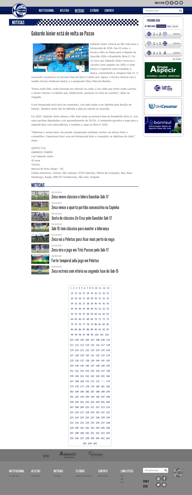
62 (103, 313)
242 (87, 427)
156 (97, 370)
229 (103, 417)
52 (103, 308)
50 (96, 308)
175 (71, 386)
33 (107, 298)
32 (103, 298)
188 (97, 391)
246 (108, 427)
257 (82, 438)
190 (108, 391)
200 (77, 402)
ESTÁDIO (94, 10)
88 (88, 329)
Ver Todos (177, 59)
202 (87, 402)
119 (71, 350)
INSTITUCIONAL (46, 10)
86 (80, 329)
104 (77, 339)
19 (92, 293)
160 (77, 376)
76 (80, 324)
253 (103, 433)
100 (96, 334)
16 (80, 293)
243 (92, 427)
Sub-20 (175, 26)
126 (108, 350)
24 (72, 298)
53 (107, 308)
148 (97, 365)
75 (76, 324)
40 (96, 303)
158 (108, 370)
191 (71, 396)
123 (92, 350)
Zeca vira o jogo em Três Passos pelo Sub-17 (80, 250)
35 (76, 303)
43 (107, 303)
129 (82, 355)
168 (77, 381)
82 (103, 324)
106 (87, 339)
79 (92, 324)
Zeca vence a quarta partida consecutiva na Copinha (85, 207)
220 (97, 412)
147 (92, 365)
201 (82, 402)
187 (92, 391)
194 (87, 396)
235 (92, 422)
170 (87, 381)
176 (77, 386)
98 (88, 334)
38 (88, 303)
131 (92, 355)
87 (84, 329)
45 (76, 308)
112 (77, 345)
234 (87, 422)
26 (80, 298)
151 (71, 370)
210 (87, 407)
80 (96, 324)
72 (103, 319)
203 (92, 402)
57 (84, 313)
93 (107, 329)
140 (97, 360)
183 (71, 391)
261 (103, 438)
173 (103, 381)
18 (88, 293)
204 (97, 402)
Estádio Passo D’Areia (84, 476)
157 (103, 370)
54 (72, 313)
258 (87, 438)
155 (92, 370)
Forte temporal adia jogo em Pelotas (75, 260)
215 (71, 412)
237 (103, 422)
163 (92, 376)
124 (97, 350)
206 (108, 402)
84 (72, 329)
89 (92, 329)
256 (77, 438)
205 (103, 402)
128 (77, 355)
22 (103, 293)
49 (92, 308)
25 (76, 298)
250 (87, 433)
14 (72, 293)
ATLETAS (64, 10)
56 (80, 313)
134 (108, 355)
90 (96, 329)
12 (104, 288)
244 (97, 427)
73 (107, 319)
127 (71, 355)
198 (108, 396)
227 (92, 417)
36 (80, 303)
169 (82, 381)
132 (97, 355)
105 (82, 339)
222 (108, 412)
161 (82, 376)
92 (103, 329)
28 (88, 298)
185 (82, 391)
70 (96, 319)
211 (92, 407)
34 (72, 303)
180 (97, 386)
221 (103, 412)
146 (87, 365)
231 (71, 422)
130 (87, 355)
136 (77, 360)
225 (82, 417)
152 (77, 370)
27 (84, 298)
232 (77, 422)
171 (92, 381)
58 (88, 313)
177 (82, 386)
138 (87, 360)
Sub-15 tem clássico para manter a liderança (80, 228)
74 (72, 324)
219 (92, 412)
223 (71, 417)
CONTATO (109, 10)
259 (92, 438)
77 (84, 324)
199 (71, 402)
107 (92, 339)
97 (84, 334)
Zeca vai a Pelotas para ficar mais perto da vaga (82, 239)
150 (108, 365)
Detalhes (176, 34)
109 (103, 339)
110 (108, 339)
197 (103, 396)
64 (72, 319)
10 (96, 288)
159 (71, 376)
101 (102, 334)
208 (77, 407)
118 (108, 345)
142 (108, 360)
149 (103, 365)
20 (96, 293)
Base (169, 26)
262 (108, 438)
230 (108, 417)
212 (97, 407)
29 (92, 298)
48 (88, 308)
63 (107, 313)
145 (82, 365)
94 (72, 334)
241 (82, 427)
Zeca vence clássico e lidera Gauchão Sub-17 (79, 197)
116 (97, 345)
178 (87, 386)
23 (107, 293)
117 (103, 345)
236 (97, 422)
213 (103, 407)
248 (77, 433)
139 (92, 360)
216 (77, 412)
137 (82, 360)
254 (108, 433)
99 (92, 334)
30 (96, 298)
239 (71, 427)
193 (82, 396)
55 (76, 313)
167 (71, 381)
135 (71, 360)
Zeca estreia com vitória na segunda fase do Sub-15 (84, 271)
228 (97, 417)
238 (108, 422)
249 (82, 433)
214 (108, 407)
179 (92, 386)
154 (87, 370)
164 (97, 376)
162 (87, 376)
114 (87, 345)
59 (92, 313)
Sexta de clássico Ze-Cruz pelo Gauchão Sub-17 (81, 218)
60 (96, 313)
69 (92, 319)
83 (107, 324)
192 (77, 396)
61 (100, 313)
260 (97, 438)
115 (92, 345)
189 (103, 391)
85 (76, 329)
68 (88, 319)
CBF (122, 476)
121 (82, 350)
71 (100, 319)
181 (103, 386)
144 (77, 365)
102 (107, 334)
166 (108, 376)
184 (77, 391)
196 (97, 396)
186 (87, 391)
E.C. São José (14, 476)
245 (103, 427)
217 (82, 412)
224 (77, 417)
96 (80, 334)
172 (97, 381)
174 (108, 381)
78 (88, 324)
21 (100, 293)
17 (84, 293)
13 (108, 288)
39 (92, 303)
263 (84, 443)
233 (82, 422)
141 (103, 360)
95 (76, 334)
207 (71, 407)
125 (103, 350)
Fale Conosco (103, 476)
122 (87, 350)
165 (103, 376)
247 (71, 433)
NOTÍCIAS (79, 10)
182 (108, 386)
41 (100, 303)
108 (97, 339)
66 (80, 319)
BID (122, 482)
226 (87, 417)
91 (100, 329)
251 (92, 433)
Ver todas (57, 476)
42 (103, 303)
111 (71, 345)
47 (84, 308)
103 (71, 339)
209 (82, 407)
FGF (122, 479)
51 (100, 308)
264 (90, 443)
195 (92, 396)
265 (95, 443)
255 (71, 438)
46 (80, 308)
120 (77, 350)
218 (87, 412)
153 (82, 370)
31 (100, 298)
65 (76, 319)
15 (76, 293)
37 (84, 303)
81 (100, 324)
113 (82, 345)
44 (72, 308)
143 (71, 365)
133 (103, 355)
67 (84, 319)
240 (77, 427)
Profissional (161, 26)
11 (100, 288)
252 (97, 433)
